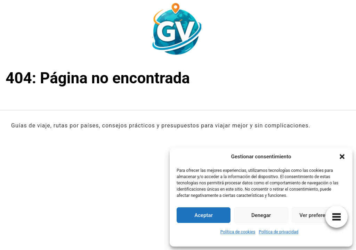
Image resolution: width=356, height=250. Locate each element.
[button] (342, 156)
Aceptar (203, 215)
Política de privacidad (278, 232)
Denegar (261, 215)
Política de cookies (238, 232)
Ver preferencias (318, 215)
